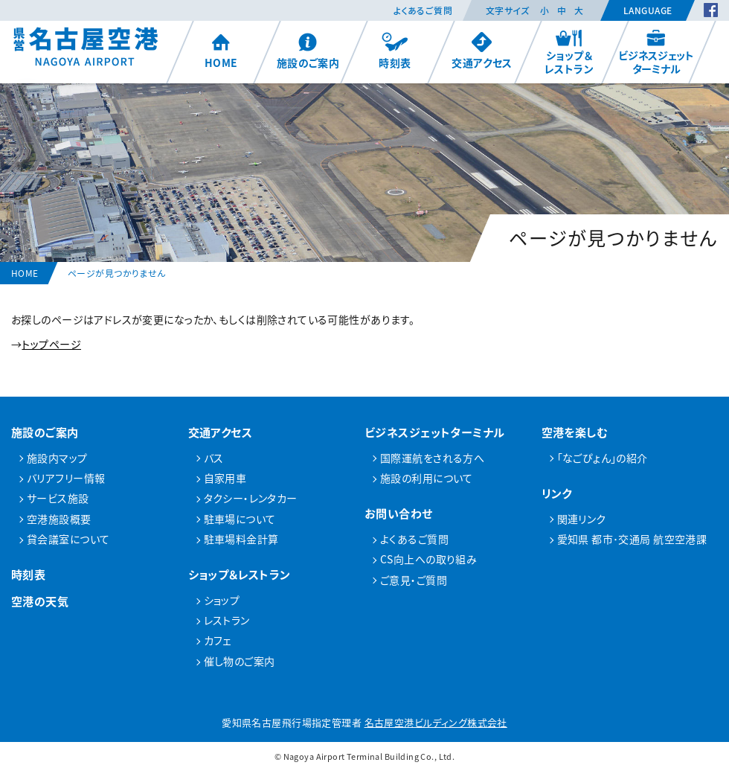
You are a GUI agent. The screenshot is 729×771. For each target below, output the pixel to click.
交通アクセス (482, 51)
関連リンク (581, 518)
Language (647, 10)
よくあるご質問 (423, 10)
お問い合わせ (398, 513)
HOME (221, 51)
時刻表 (395, 51)
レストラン (227, 619)
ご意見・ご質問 (413, 579)
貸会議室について (68, 538)
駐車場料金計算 (241, 538)
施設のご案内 (308, 51)
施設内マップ (57, 457)
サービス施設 (58, 497)
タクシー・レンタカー (251, 497)
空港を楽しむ (575, 432)
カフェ (217, 640)
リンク (557, 493)
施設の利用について (426, 477)
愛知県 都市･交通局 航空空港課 (632, 538)
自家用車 (225, 477)
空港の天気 (39, 601)
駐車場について (240, 518)
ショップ (222, 599)
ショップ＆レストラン (569, 52)
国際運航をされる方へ (432, 457)
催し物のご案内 (239, 660)
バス (214, 457)
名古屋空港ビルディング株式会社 (435, 722)
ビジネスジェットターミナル (656, 52)
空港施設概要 (59, 518)
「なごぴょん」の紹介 (602, 457)
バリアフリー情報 (66, 477)
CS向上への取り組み (428, 558)
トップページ (51, 343)
